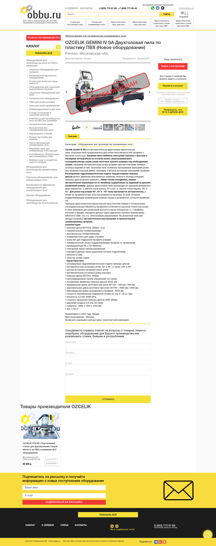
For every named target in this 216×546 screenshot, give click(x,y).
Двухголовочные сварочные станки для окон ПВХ (183, 23)
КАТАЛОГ (30, 525)
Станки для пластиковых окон (75, 23)
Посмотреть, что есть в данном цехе (173, 111)
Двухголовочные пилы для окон (140, 23)
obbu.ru (57, 541)
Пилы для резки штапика (42, 102)
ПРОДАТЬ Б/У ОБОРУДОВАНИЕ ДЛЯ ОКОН (44, 38)
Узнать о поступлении (173, 66)
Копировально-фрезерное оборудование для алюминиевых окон (40, 188)
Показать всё (43, 53)
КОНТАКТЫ (86, 9)
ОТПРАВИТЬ (108, 399)
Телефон (70, 353)
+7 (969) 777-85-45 (127, 9)
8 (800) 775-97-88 (108, 9)
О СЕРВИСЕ (71, 9)
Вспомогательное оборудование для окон (41, 129)
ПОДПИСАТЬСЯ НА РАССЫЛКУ (64, 502)
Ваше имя (70, 342)
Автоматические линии (41, 124)
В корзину (51, 463)
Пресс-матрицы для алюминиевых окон (39, 144)
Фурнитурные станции (40, 134)
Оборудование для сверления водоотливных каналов (44, 88)
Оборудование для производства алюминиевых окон (41, 169)
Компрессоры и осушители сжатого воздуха (43, 161)
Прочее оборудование (38, 195)
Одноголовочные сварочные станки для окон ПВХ (162, 23)
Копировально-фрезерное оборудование (42, 77)
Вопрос (69, 374)
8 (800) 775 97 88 (174, 527)
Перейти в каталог (173, 86)
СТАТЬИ (64, 525)
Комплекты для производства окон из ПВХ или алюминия (44, 120)
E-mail (68, 363)
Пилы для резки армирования (44, 106)
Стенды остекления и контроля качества (40, 114)
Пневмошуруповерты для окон (44, 109)
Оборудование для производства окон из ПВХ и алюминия (42, 63)
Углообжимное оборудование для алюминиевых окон (44, 156)
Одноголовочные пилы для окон (118, 23)
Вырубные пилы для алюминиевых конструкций (43, 150)
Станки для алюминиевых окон (96, 23)
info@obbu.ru (186, 9)
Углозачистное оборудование (44, 99)
